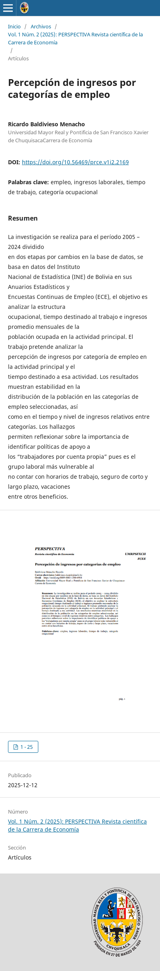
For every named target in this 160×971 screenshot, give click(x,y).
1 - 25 (26, 746)
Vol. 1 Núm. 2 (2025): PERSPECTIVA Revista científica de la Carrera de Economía (75, 38)
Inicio (14, 26)
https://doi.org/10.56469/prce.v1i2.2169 (75, 162)
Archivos (41, 26)
